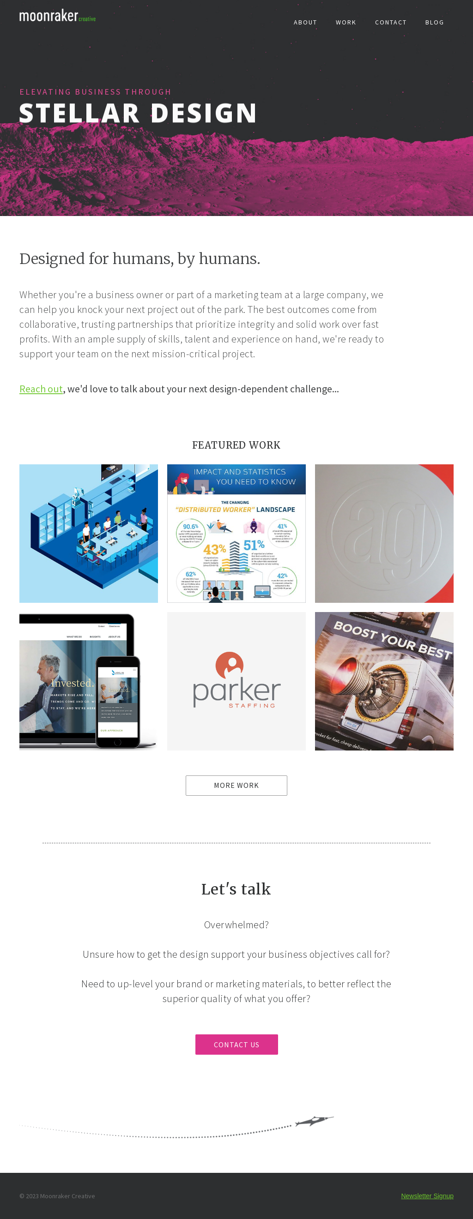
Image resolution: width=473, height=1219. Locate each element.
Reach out (41, 388)
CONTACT (391, 22)
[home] (60, 16)
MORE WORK (236, 785)
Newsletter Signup (427, 1196)
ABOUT (305, 22)
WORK (346, 22)
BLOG (434, 22)
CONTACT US (237, 1044)
